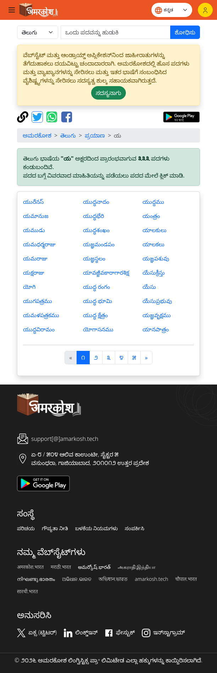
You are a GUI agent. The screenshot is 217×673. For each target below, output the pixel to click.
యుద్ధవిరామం (39, 329)
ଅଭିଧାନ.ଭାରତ (76, 579)
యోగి (29, 287)
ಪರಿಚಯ (26, 528)
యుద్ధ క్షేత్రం (95, 315)
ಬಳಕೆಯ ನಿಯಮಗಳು (96, 528)
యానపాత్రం (156, 329)
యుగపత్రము (37, 301)
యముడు (34, 230)
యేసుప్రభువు (157, 301)
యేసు (149, 287)
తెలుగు (68, 135)
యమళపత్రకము (41, 315)
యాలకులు (155, 230)
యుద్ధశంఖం (96, 230)
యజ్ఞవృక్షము (157, 315)
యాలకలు (154, 244)
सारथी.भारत (27, 591)
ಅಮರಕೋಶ (37, 135)
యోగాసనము (98, 329)
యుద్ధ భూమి (97, 301)
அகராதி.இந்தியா (136, 567)
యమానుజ (36, 216)
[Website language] (171, 10)
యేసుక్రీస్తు (154, 272)
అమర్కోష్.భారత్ (94, 567)
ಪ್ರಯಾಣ (95, 135)
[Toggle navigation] (11, 10)
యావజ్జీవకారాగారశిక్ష (106, 272)
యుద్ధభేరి (93, 216)
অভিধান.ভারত (113, 579)
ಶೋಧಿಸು (185, 32)
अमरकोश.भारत (30, 567)
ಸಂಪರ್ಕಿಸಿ (134, 528)
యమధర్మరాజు (39, 244)
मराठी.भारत (61, 567)
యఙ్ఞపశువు (156, 258)
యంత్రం (151, 216)
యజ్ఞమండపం (99, 244)
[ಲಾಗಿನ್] (205, 10)
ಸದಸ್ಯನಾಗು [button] (108, 93)
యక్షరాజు (33, 272)
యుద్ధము (153, 202)
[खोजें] (116, 32)
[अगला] (146, 357)
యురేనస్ (33, 202)
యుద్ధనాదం (96, 202)
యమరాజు (35, 258)
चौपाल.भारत (186, 579)
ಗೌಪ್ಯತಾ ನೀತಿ (55, 528)
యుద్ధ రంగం (96, 287)
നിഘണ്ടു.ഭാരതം (36, 579)
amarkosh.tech (151, 579)
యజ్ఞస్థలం (94, 258)
